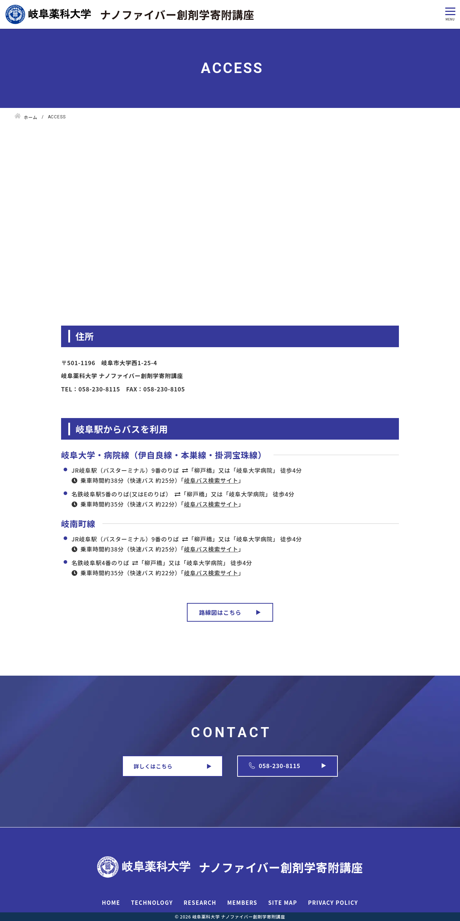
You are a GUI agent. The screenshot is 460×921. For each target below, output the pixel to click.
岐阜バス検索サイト (211, 480)
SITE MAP (282, 902)
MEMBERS (242, 902)
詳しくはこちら (153, 766)
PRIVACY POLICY (333, 902)
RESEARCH (200, 902)
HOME (111, 902)
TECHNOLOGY (152, 902)
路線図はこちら (220, 612)
